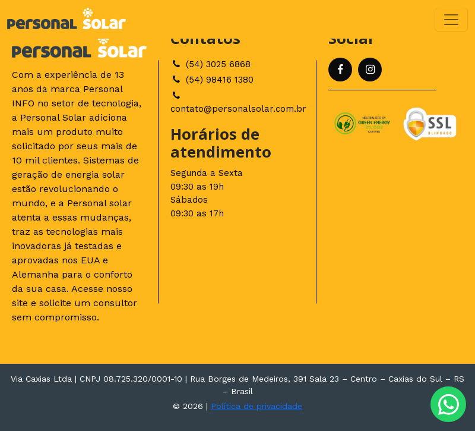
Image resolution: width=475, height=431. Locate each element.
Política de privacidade (256, 406)
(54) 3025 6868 (210, 64)
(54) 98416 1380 (212, 79)
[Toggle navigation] (451, 20)
